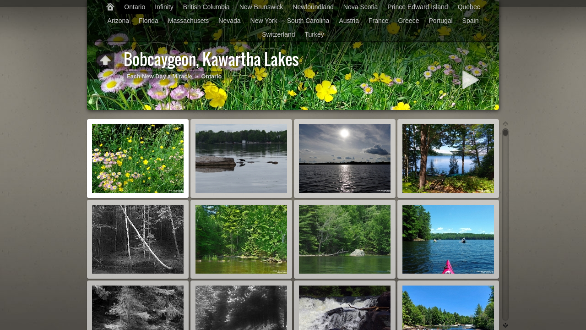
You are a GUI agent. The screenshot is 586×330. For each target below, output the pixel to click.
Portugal (440, 20)
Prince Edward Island (417, 7)
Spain (470, 20)
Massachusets (188, 20)
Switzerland (278, 34)
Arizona (118, 20)
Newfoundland (313, 7)
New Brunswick (261, 7)
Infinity (164, 7)
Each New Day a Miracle (159, 76)
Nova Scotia (360, 7)
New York (263, 20)
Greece (408, 20)
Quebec (469, 7)
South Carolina (308, 20)
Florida (148, 20)
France (379, 20)
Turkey (314, 34)
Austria (349, 20)
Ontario (134, 7)
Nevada (229, 20)
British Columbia (206, 7)
